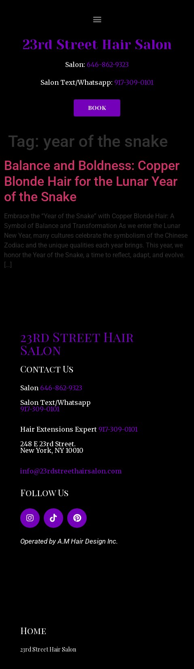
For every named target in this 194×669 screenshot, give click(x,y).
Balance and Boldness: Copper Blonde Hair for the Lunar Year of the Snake (91, 181)
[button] (97, 19)
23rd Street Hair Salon (97, 44)
